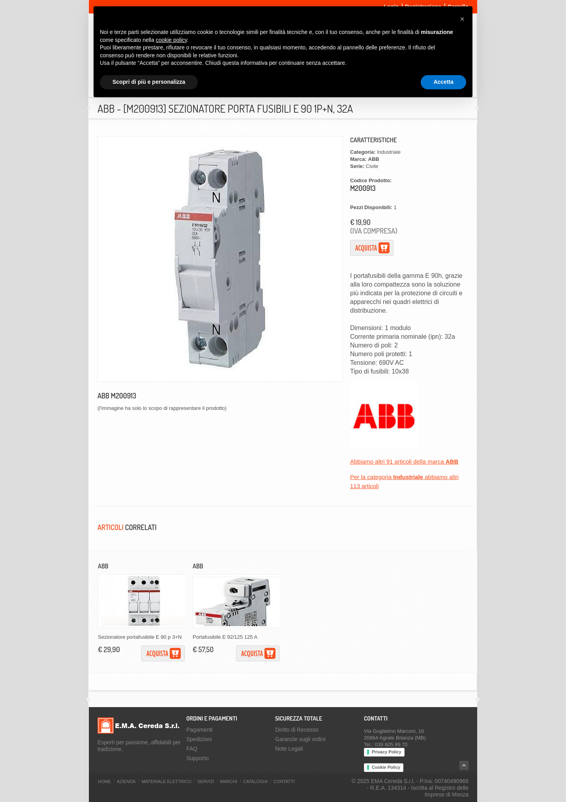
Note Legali (289, 748)
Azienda (126, 781)
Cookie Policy (386, 767)
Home (104, 781)
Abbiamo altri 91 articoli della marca (404, 461)
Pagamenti (199, 730)
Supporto (197, 758)
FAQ (191, 748)
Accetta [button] (443, 82)
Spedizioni (199, 739)
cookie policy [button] (171, 40)
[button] (462, 19)
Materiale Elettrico (166, 781)
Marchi (228, 781)
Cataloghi (255, 781)
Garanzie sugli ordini (300, 739)
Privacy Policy (386, 751)
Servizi (205, 781)
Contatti (284, 781)
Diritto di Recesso (297, 730)
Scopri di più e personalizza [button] (148, 82)
